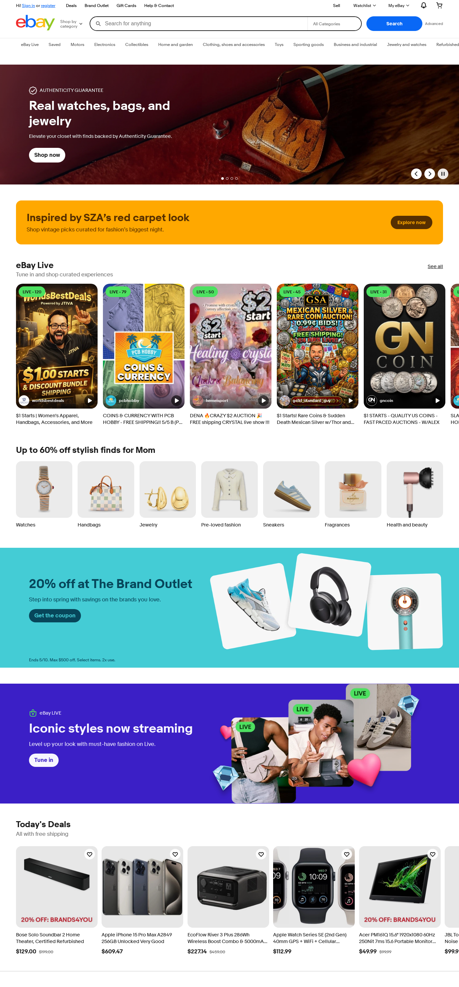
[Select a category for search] (334, 23)
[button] (394, 23)
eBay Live (35, 265)
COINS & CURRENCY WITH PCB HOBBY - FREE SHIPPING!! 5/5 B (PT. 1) (142, 419)
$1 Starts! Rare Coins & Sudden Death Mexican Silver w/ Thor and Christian (314, 419)
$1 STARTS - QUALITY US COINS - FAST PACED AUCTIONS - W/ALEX (401, 419)
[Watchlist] (89, 854)
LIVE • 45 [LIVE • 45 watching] (292, 292)
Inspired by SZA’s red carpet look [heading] (108, 217)
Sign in (28, 5)
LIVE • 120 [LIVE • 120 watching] (32, 292)
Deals (71, 5)
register (48, 5)
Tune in (43, 760)
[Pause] (443, 173)
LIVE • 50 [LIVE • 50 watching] (205, 292)
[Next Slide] (429, 173)
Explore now (411, 222)
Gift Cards (126, 5)
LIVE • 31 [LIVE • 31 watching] (378, 292)
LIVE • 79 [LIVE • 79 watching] (118, 292)
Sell (336, 5)
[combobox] (198, 23)
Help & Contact (159, 5)
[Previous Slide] (416, 173)
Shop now (47, 155)
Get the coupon (55, 615)
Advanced (434, 23)
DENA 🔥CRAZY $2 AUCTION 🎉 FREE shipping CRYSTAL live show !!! (229, 419)
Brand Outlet (97, 5)
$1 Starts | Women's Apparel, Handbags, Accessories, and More (54, 419)
